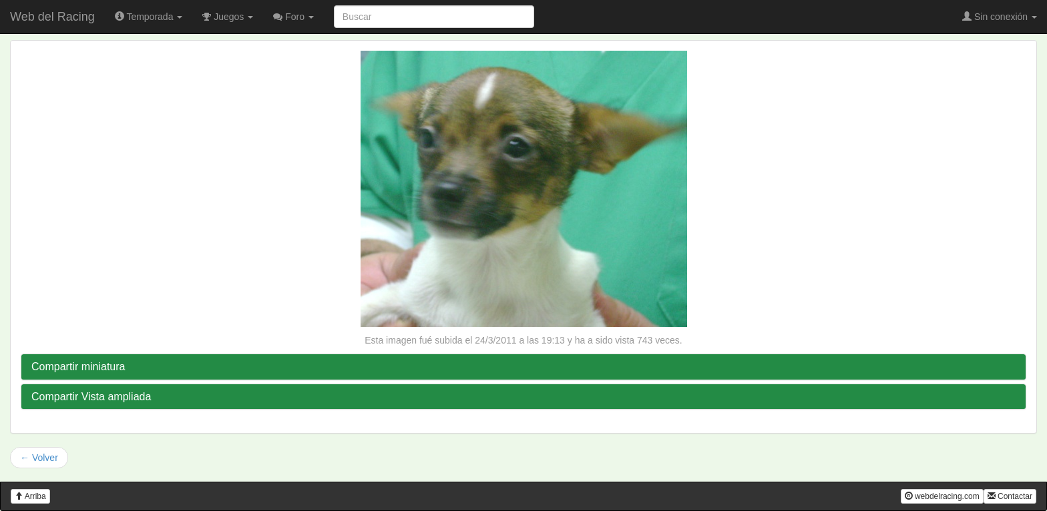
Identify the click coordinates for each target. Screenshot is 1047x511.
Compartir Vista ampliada (91, 396)
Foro (293, 16)
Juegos (227, 16)
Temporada (149, 16)
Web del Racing (52, 16)
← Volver (39, 457)
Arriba (30, 496)
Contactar (1010, 496)
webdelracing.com (942, 496)
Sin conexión (999, 16)
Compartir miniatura (78, 366)
